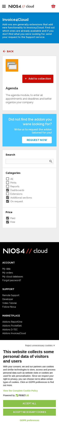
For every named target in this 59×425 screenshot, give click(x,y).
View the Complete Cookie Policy (20, 390)
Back (8, 51)
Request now (37, 140)
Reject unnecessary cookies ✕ (40, 345)
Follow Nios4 (9, 307)
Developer (7, 299)
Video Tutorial (9, 303)
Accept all (29, 403)
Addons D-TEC (10, 329)
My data (6, 269)
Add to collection (38, 79)
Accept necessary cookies (29, 412)
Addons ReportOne (12, 322)
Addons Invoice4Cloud (14, 333)
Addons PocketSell (12, 325)
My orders (7, 272)
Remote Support (10, 295)
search (51, 161)
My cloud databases (12, 276)
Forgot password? (11, 280)
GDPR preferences (29, 420)
